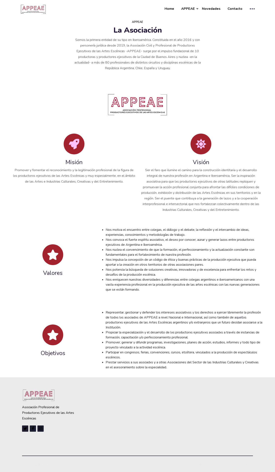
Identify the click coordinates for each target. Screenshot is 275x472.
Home (169, 8)
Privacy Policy (210, 464)
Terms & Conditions (239, 464)
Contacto (235, 8)
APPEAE (188, 8)
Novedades (211, 8)
